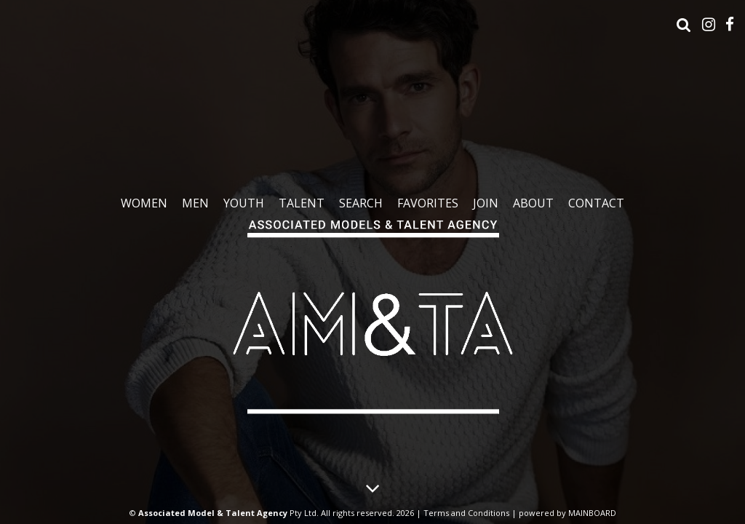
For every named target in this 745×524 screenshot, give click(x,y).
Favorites (427, 202)
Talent (301, 202)
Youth (243, 202)
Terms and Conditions (466, 512)
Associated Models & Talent (372, 312)
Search (361, 202)
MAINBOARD (592, 512)
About (533, 202)
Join (485, 202)
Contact (596, 202)
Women (144, 202)
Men (195, 202)
